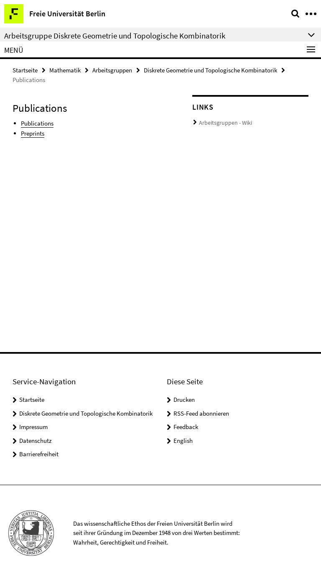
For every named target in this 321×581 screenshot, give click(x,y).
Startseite (25, 70)
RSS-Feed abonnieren (201, 413)
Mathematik (65, 70)
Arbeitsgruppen (112, 70)
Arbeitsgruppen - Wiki (223, 122)
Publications (37, 122)
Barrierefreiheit (39, 454)
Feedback (185, 427)
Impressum (33, 427)
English (183, 441)
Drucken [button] (184, 400)
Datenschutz (35, 441)
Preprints (32, 132)
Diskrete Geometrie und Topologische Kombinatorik (210, 70)
